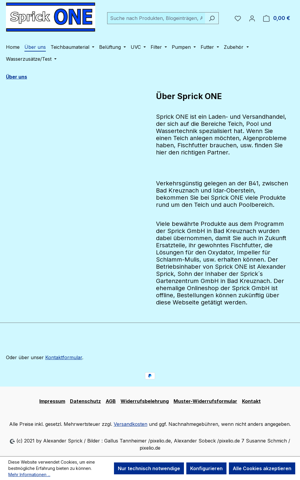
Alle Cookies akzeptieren (262, 468)
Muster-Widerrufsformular (205, 401)
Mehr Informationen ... (29, 474)
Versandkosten (130, 424)
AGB (111, 401)
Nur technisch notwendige (149, 468)
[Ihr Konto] (252, 18)
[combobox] (156, 18)
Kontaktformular (63, 357)
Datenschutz (85, 401)
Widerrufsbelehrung (145, 401)
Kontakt (251, 401)
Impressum (52, 401)
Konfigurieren (206, 468)
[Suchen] (212, 18)
